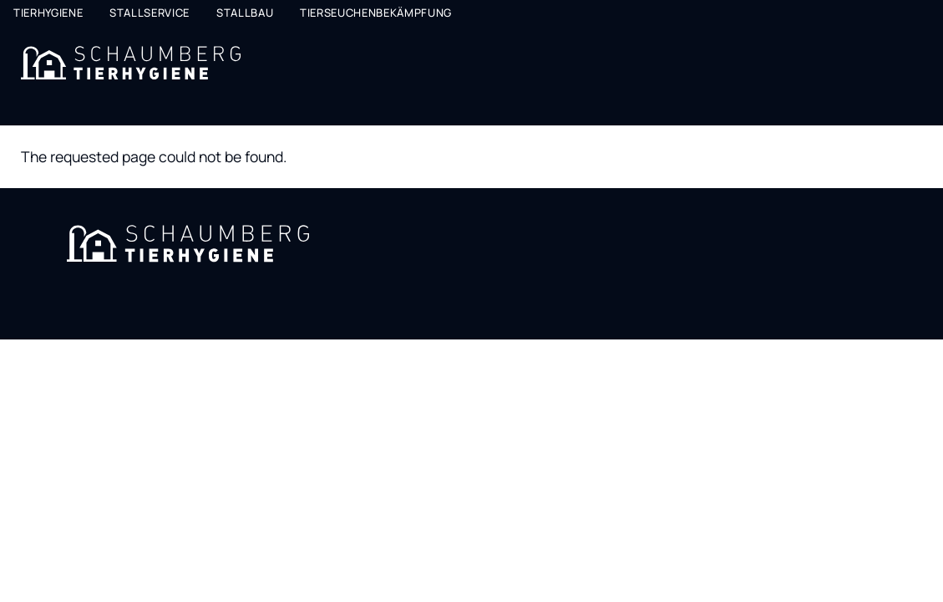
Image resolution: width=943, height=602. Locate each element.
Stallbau (244, 12)
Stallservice (149, 12)
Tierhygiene (48, 12)
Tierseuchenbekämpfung (376, 12)
